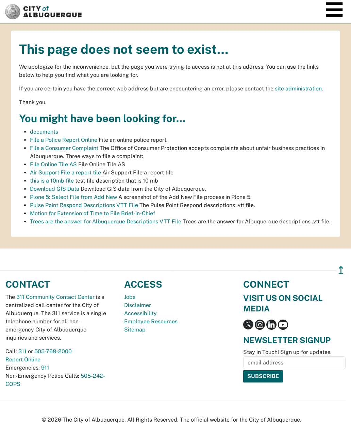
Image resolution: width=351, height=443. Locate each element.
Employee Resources (151, 321)
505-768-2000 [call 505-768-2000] (53, 351)
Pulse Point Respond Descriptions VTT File (84, 205)
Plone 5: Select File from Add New (73, 197)
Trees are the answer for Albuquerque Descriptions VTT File (105, 221)
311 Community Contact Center (55, 297)
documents (44, 132)
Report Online (22, 359)
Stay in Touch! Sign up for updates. (287, 352)
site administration (298, 88)
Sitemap (135, 329)
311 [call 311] (22, 351)
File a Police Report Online (63, 140)
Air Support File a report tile (65, 172)
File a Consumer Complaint (64, 148)
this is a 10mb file (52, 180)
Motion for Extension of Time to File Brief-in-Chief (92, 213)
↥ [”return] (341, 270)
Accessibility (140, 313)
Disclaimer (137, 305)
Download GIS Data (54, 189)
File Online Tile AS (53, 164)
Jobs (129, 297)
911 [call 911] (45, 367)
